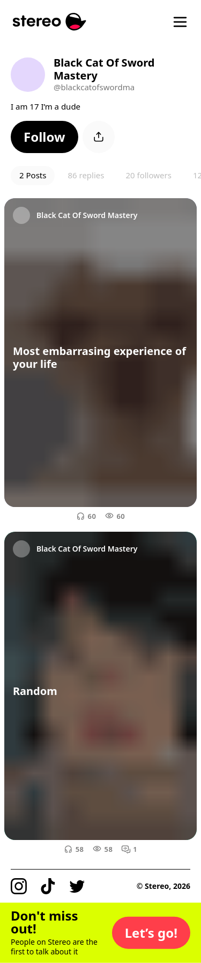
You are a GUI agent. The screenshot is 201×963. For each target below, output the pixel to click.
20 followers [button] (148, 175)
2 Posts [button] (32, 175)
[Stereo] (49, 22)
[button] (44, 137)
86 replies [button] (86, 175)
